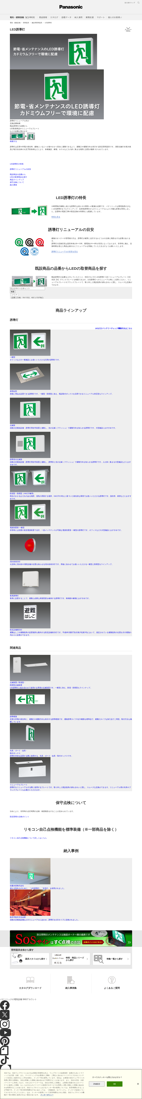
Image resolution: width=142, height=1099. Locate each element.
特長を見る (55, 233)
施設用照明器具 (37, 23)
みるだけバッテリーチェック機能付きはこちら (113, 344)
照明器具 (26, 23)
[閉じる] (138, 1084)
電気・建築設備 (15, 23)
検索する (13, 141)
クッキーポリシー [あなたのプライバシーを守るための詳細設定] (46, 1095)
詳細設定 (96, 1084)
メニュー (128, 29)
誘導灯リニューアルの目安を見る (64, 268)
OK (114, 1084)
